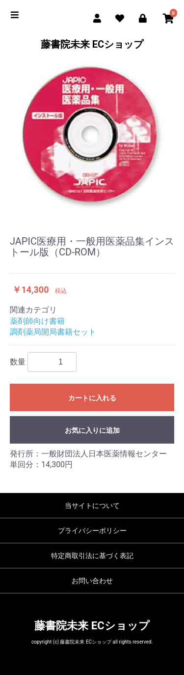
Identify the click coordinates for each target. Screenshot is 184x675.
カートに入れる (92, 398)
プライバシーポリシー (92, 530)
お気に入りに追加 (92, 430)
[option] (92, 136)
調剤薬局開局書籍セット (53, 332)
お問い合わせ (92, 581)
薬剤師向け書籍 (37, 321)
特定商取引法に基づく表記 (92, 556)
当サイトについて (92, 505)
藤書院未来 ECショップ (92, 44)
